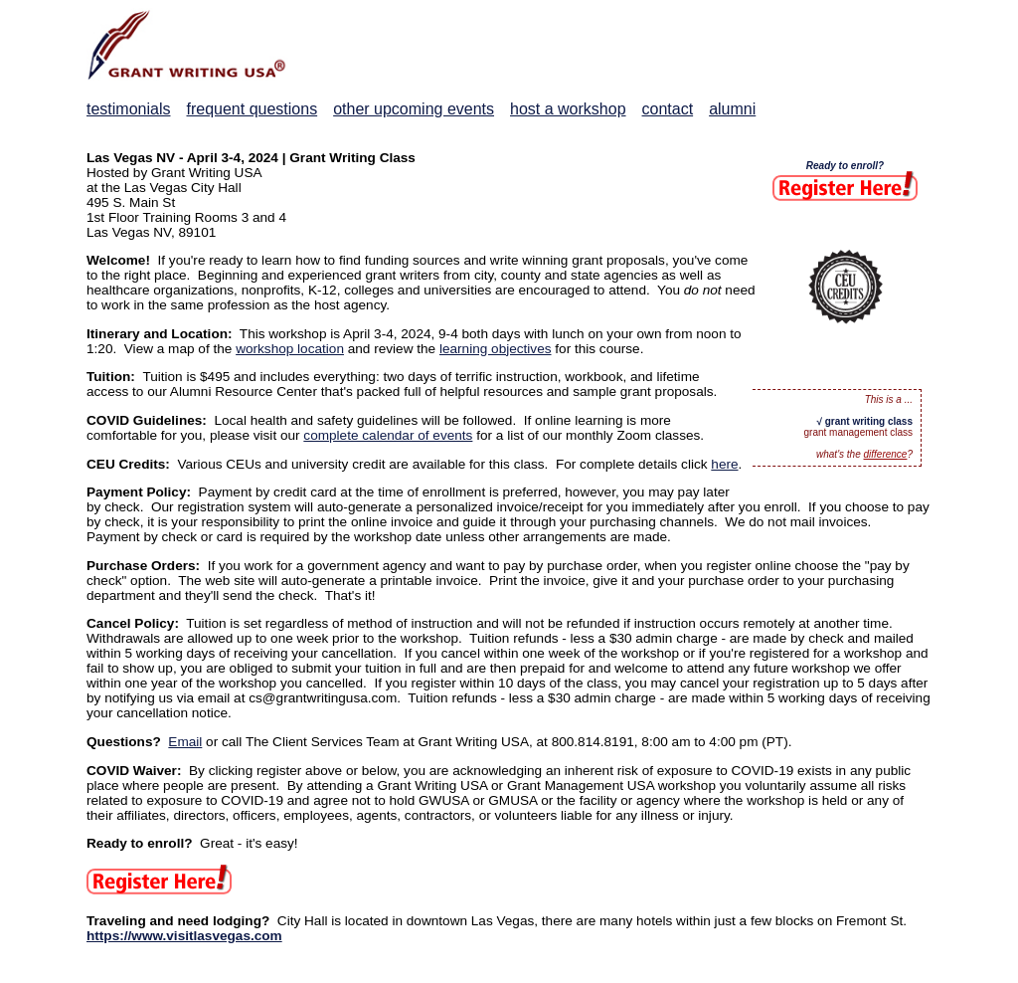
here (724, 464)
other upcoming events (413, 108)
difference (886, 454)
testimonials (128, 108)
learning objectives (495, 348)
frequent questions (251, 108)
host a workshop (568, 108)
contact (668, 108)
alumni (732, 108)
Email (185, 741)
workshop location (290, 348)
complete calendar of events (387, 435)
